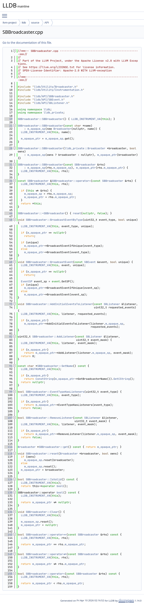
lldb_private (53, 112)
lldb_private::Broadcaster (85, 148)
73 (8, 304)
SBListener (112, 304)
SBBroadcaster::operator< (45, 573)
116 (8, 447)
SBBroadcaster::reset (42, 453)
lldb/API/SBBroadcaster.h (53, 96)
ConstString (44, 379)
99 (8, 392)
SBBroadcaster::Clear (42, 512)
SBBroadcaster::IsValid (44, 479)
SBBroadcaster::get (53, 447)
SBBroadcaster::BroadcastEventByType (54, 220)
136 (8, 512)
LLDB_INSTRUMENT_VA (85, 119)
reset (77, 213)
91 (8, 366)
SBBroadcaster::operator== (46, 534)
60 (8, 262)
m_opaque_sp (36, 129)
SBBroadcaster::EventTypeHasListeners (55, 392)
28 (8, 148)
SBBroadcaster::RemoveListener (49, 418)
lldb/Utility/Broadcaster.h (55, 86)
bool (60, 486)
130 (8, 492)
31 (8, 164)
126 (8, 479)
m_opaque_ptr (31, 138)
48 (8, 220)
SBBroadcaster (85, 164)
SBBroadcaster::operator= (71, 181)
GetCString (121, 379)
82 (8, 336)
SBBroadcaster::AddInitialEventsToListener (59, 304)
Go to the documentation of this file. (27, 43)
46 (8, 213)
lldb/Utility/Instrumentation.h (58, 90)
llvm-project (9, 22)
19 (8, 119)
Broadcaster (62, 129)
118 (8, 453)
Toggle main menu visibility (5, 14)
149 (8, 554)
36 (8, 181)
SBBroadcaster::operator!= (46, 554)
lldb (24, 22)
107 (8, 418)
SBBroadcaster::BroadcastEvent (49, 262)
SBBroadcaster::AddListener (53, 336)
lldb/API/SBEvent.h (48, 99)
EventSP (26, 281)
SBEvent (90, 262)
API (47, 22)
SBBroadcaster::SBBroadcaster (40, 119)
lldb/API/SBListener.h (51, 103)
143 (8, 534)
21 (8, 125)
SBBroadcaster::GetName (55, 366)
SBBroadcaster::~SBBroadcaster (41, 213)
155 (8, 573)
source (35, 22)
